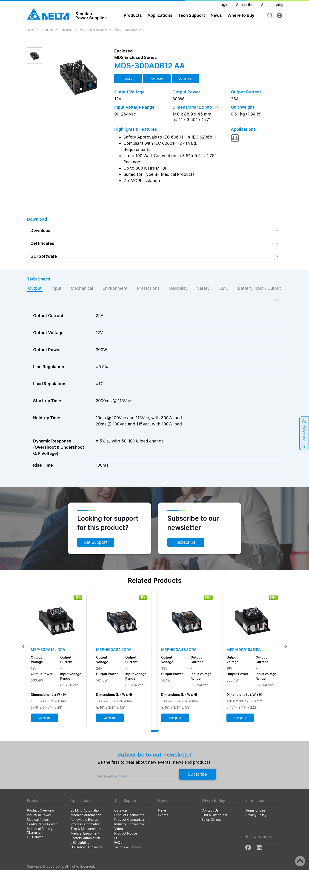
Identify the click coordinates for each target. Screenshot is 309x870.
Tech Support (191, 15)
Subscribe (185, 542)
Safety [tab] (203, 288)
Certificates (42, 243)
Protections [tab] (148, 288)
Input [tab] (56, 288)
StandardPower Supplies (91, 15)
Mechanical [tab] (82, 288)
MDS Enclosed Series (93, 30)
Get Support (96, 542)
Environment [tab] (115, 288)
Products (133, 15)
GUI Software (43, 256)
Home (30, 30)
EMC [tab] (224, 288)
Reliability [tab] (178, 288)
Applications (159, 15)
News (216, 15)
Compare (157, 78)
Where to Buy (240, 15)
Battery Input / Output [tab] (259, 288)
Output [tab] (35, 288)
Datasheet (185, 78)
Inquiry (128, 78)
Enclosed (66, 30)
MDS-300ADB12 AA (128, 30)
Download (40, 230)
